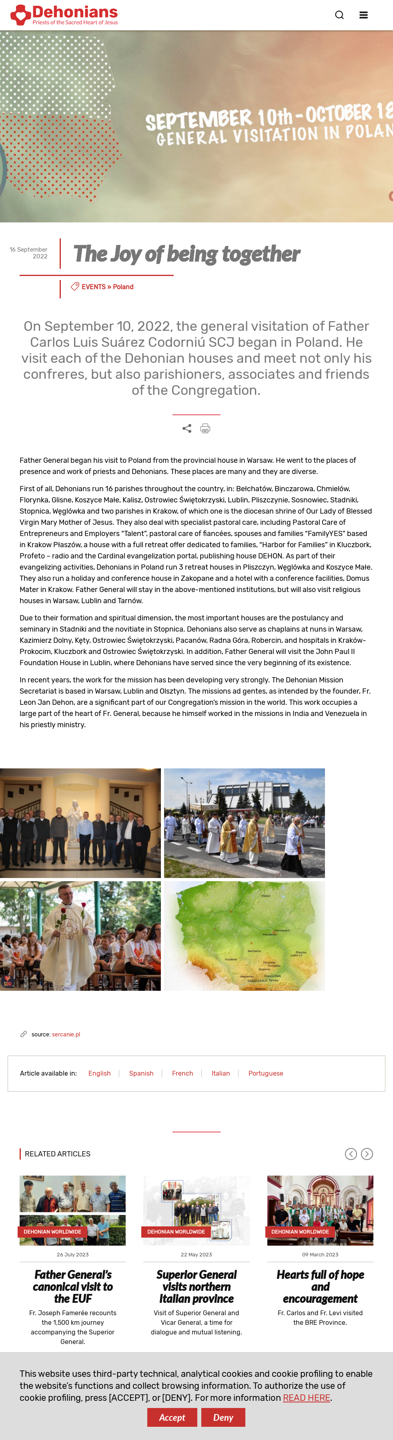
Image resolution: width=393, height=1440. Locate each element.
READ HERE (306, 1397)
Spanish (141, 916)
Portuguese (266, 916)
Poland (123, 287)
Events (94, 287)
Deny (223, 1417)
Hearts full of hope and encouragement (320, 1129)
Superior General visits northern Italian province (196, 1129)
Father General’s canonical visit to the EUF (73, 1129)
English (99, 916)
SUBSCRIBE (145, 1247)
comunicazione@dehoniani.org (68, 1349)
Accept (172, 1417)
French (182, 916)
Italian (221, 916)
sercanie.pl (66, 877)
